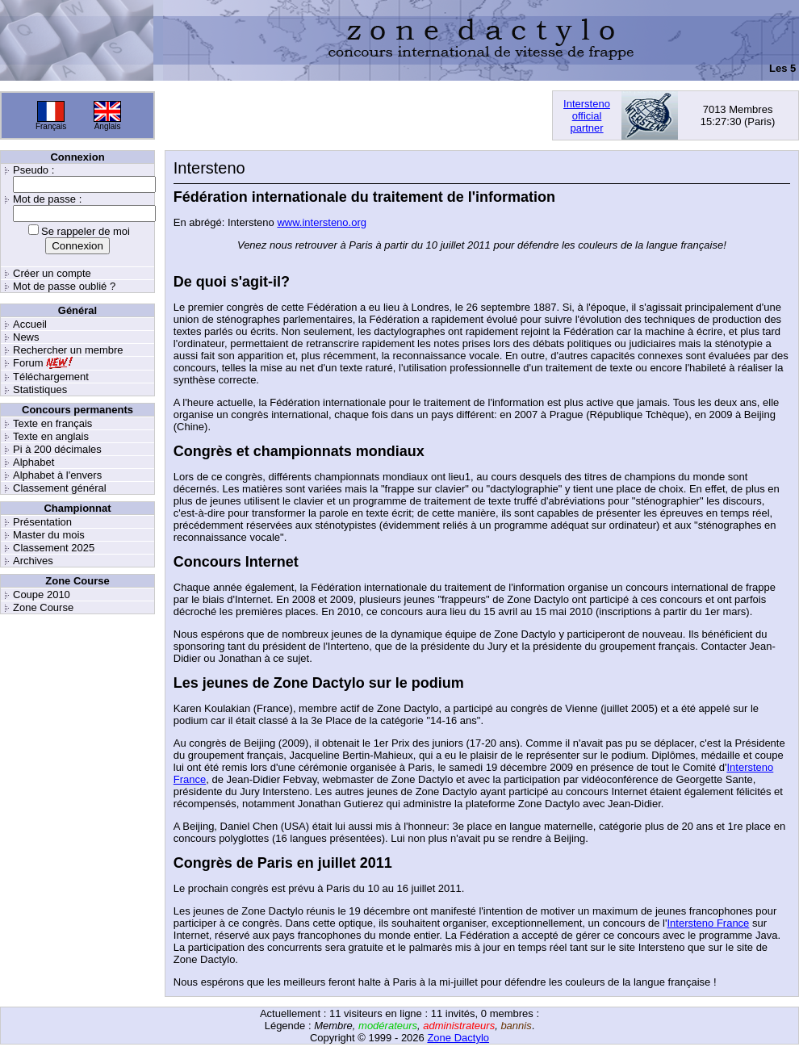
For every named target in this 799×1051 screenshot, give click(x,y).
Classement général (60, 488)
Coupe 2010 (41, 594)
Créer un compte (52, 273)
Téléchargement (51, 377)
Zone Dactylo (458, 1038)
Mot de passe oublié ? (64, 286)
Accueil (30, 324)
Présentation (42, 522)
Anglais (107, 126)
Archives (33, 561)
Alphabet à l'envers (57, 475)
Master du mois (49, 535)
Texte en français (52, 423)
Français (51, 126)
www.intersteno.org (321, 222)
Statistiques (40, 389)
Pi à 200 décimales (57, 449)
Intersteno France (708, 923)
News (26, 337)
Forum (28, 363)
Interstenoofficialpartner (586, 116)
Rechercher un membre (68, 350)
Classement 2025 (53, 548)
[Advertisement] (353, 115)
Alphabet (33, 462)
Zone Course (43, 607)
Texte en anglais (51, 436)
